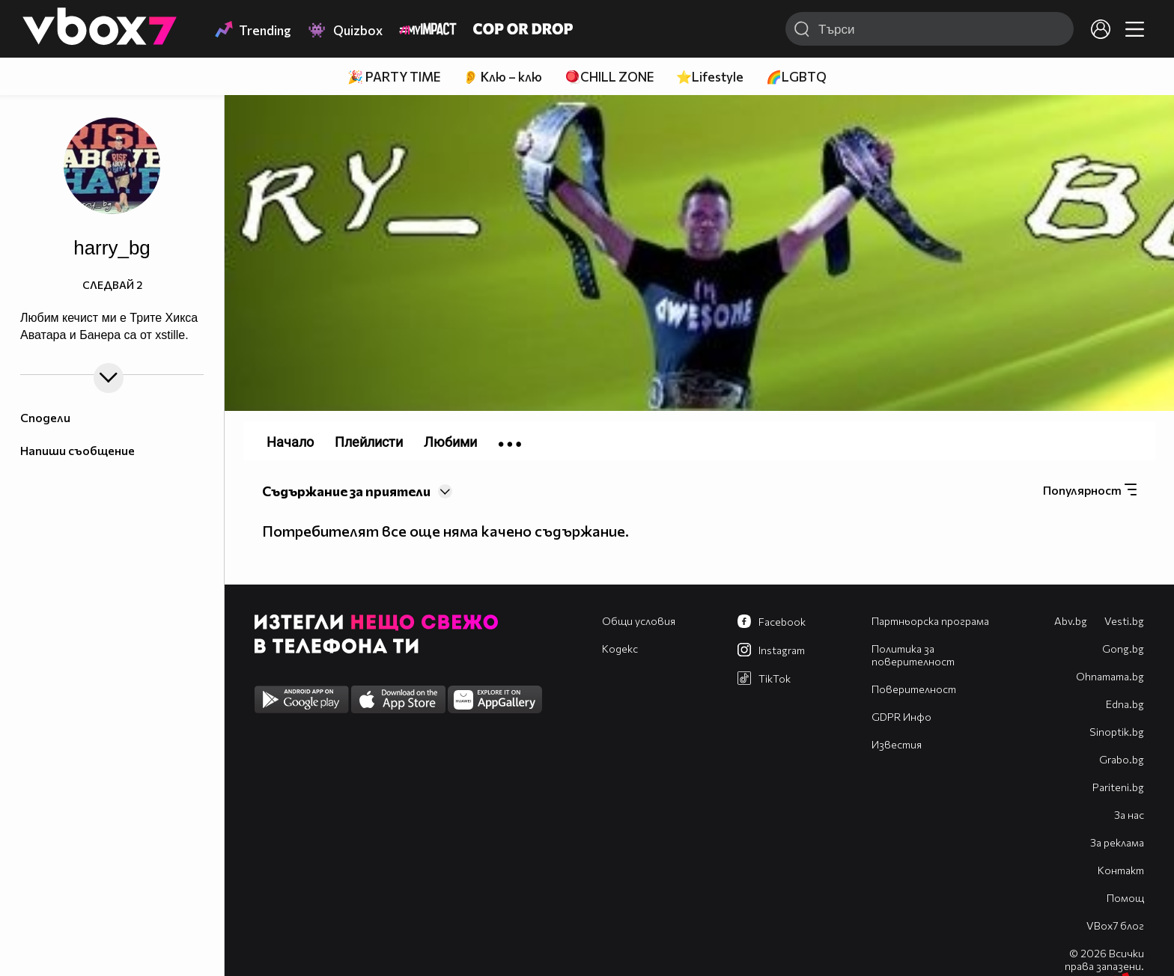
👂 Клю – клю (502, 77)
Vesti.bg (1124, 620)
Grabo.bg (1121, 759)
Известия (897, 744)
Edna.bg (1125, 704)
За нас (1129, 814)
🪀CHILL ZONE (609, 77)
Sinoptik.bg (1116, 731)
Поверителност (914, 689)
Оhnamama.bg (1110, 676)
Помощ (1125, 897)
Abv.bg (1070, 620)
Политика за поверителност (913, 655)
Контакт (1121, 870)
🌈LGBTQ (796, 77)
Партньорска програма (930, 620)
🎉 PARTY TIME (393, 77)
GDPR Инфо (901, 716)
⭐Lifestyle (709, 77)
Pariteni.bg (1118, 787)
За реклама (1117, 842)
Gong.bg (1123, 648)
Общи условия (638, 620)
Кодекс (620, 648)
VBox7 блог (1115, 925)
